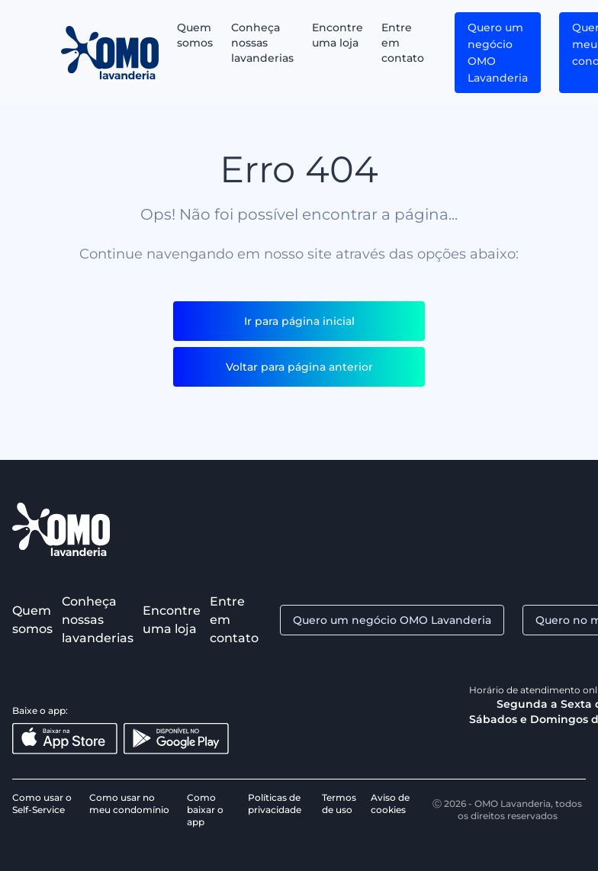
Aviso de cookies (390, 803)
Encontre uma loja (337, 35)
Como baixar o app (205, 810)
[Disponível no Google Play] (176, 738)
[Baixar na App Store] (64, 738)
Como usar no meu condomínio (129, 803)
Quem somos (195, 35)
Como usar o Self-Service (42, 803)
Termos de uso (339, 803)
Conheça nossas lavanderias (262, 43)
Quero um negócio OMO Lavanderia (498, 53)
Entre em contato (402, 43)
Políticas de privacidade (274, 803)
